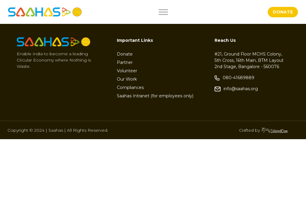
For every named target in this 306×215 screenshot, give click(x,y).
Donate (125, 54)
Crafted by (263, 130)
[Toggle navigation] (177, 12)
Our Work (127, 79)
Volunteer (127, 70)
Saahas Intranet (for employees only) (155, 96)
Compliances (130, 87)
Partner (125, 62)
